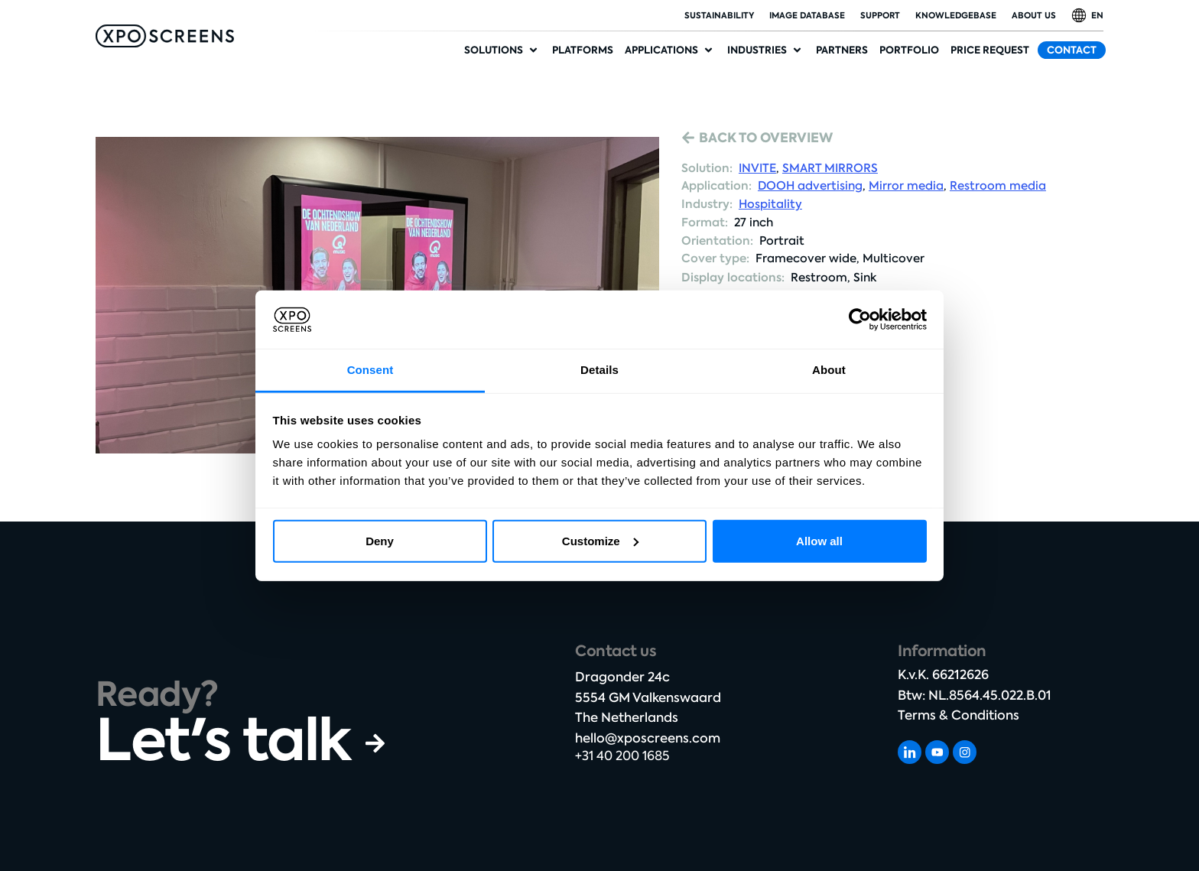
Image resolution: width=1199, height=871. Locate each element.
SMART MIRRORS (830, 168)
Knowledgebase (955, 15)
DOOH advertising (810, 185)
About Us (1034, 15)
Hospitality (770, 204)
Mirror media (906, 185)
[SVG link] (165, 35)
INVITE (757, 168)
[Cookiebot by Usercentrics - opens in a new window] (860, 319)
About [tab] (829, 369)
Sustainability (719, 15)
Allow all (819, 541)
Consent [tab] (370, 369)
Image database (807, 15)
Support (880, 15)
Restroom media (998, 185)
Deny (380, 541)
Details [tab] (599, 369)
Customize (600, 541)
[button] (502, 50)
